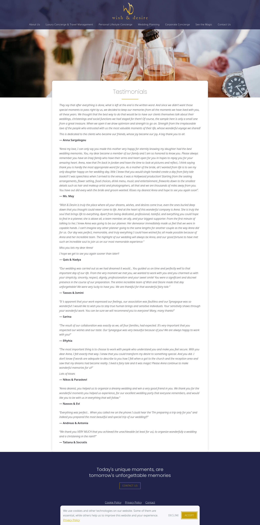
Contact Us (224, 27)
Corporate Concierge (177, 27)
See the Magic (203, 27)
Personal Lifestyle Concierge (115, 27)
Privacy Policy (71, 520)
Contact (150, 502)
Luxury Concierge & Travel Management (69, 27)
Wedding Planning (149, 27)
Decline (173, 515)
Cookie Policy (113, 502)
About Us (34, 27)
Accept (189, 515)
